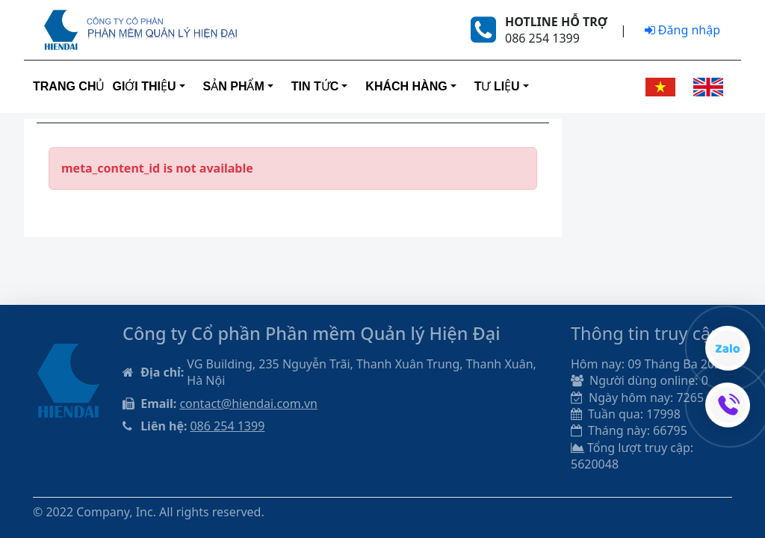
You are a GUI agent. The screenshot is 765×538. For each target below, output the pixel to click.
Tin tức (315, 86)
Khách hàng (406, 86)
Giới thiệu (144, 86)
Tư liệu (497, 86)
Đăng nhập (682, 30)
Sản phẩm (233, 86)
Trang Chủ (69, 86)
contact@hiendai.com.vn (248, 403)
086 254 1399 (227, 426)
